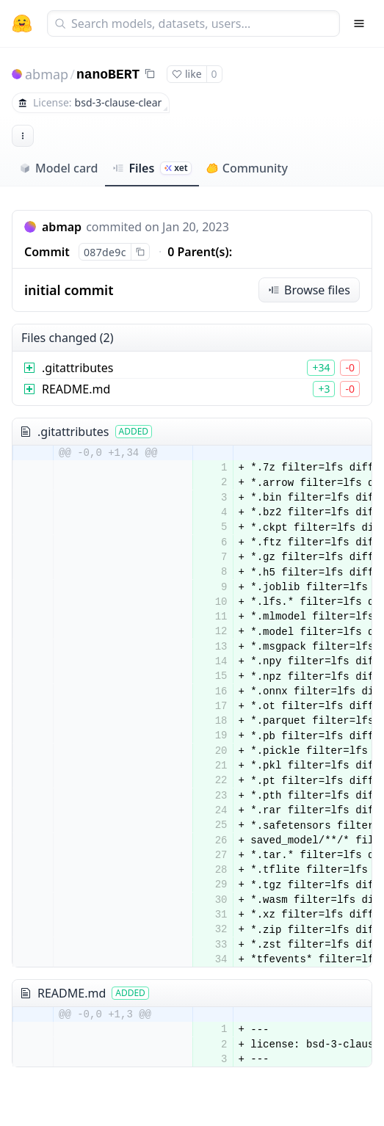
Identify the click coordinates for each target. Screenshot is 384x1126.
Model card (58, 168)
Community (247, 168)
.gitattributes (78, 368)
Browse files (309, 290)
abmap (46, 74)
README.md (76, 389)
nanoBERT (108, 75)
